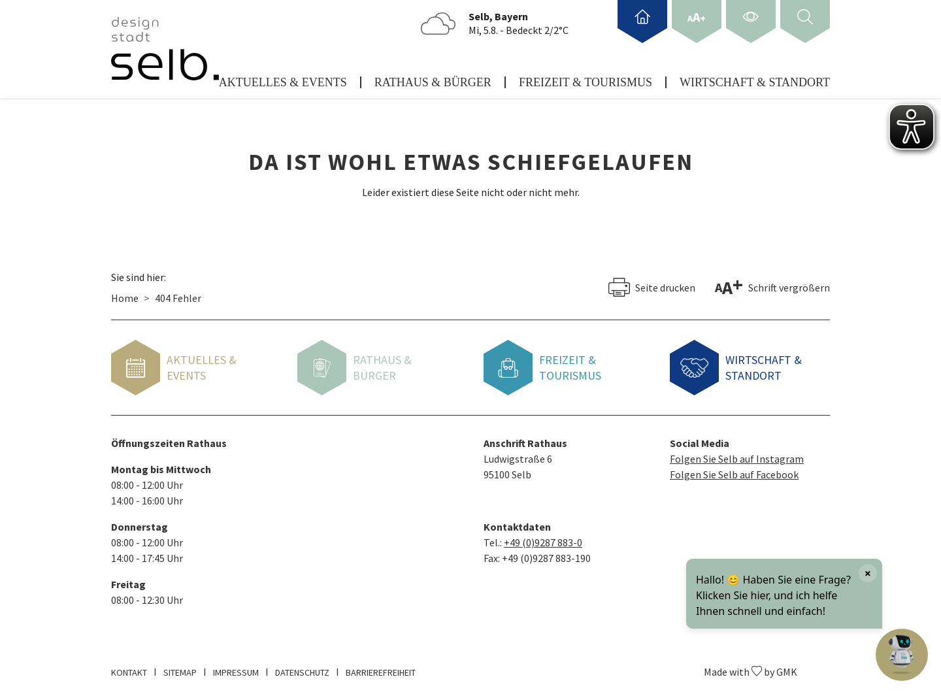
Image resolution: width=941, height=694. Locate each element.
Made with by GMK (750, 666)
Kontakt (129, 667)
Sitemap (180, 667)
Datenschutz (302, 667)
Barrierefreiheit (381, 667)
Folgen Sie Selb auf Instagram (737, 453)
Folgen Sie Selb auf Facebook (734, 469)
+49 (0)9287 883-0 (543, 537)
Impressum (236, 667)
